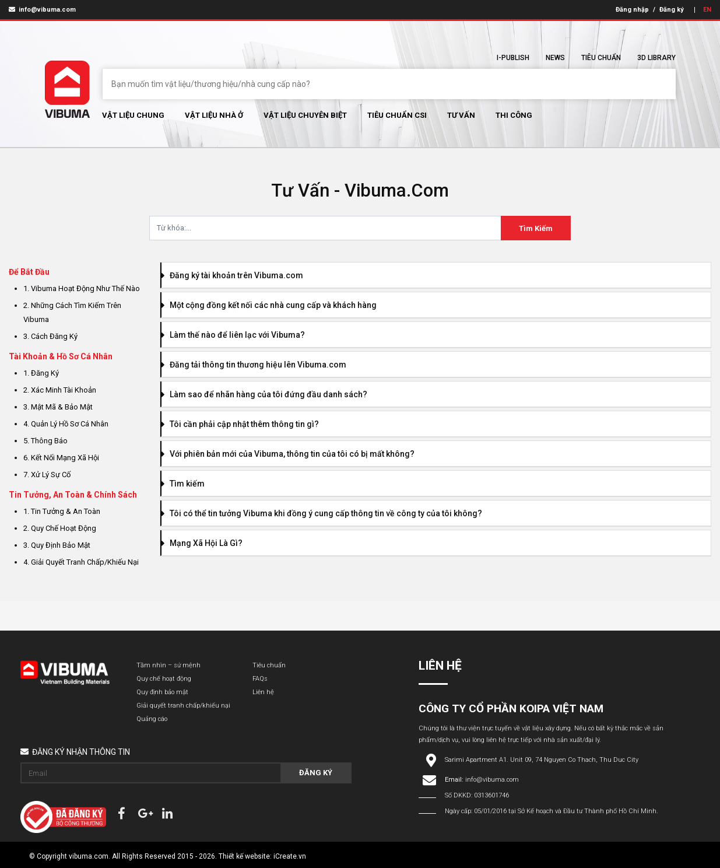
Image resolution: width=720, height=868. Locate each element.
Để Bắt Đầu (29, 271)
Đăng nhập (632, 9)
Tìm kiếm (183, 483)
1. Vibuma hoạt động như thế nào (81, 288)
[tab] (435, 275)
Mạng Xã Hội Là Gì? (202, 543)
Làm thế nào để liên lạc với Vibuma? (233, 335)
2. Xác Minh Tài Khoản (59, 390)
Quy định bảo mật (162, 692)
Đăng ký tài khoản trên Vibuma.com (232, 275)
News (555, 58)
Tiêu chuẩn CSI (397, 115)
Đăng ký (671, 9)
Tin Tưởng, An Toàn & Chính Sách (73, 494)
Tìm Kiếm (536, 228)
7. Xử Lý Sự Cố (47, 474)
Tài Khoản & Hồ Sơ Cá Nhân (61, 356)
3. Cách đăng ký (50, 336)
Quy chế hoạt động (163, 678)
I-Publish (513, 58)
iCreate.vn (289, 856)
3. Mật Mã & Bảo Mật (58, 406)
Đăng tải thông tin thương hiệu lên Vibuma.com (253, 364)
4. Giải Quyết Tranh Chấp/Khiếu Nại (81, 562)
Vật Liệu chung (133, 115)
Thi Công (514, 115)
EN (707, 9)
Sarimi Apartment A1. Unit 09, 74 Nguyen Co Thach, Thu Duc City (541, 760)
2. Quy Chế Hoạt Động (59, 528)
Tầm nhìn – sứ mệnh (168, 665)
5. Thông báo (45, 440)
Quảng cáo (151, 719)
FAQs (260, 678)
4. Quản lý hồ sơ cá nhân (65, 423)
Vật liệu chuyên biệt (305, 115)
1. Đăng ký (41, 373)
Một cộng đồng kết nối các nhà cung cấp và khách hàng (269, 305)
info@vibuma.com (42, 9)
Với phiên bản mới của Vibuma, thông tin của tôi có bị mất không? (288, 454)
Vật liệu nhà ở (214, 115)
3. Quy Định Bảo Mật (56, 545)
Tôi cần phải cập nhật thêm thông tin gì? (240, 424)
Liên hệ (263, 692)
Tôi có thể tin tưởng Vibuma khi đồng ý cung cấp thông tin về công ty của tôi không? (321, 513)
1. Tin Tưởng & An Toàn (61, 511)
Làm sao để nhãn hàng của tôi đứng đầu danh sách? (264, 394)
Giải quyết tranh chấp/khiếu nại (183, 705)
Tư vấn (461, 115)
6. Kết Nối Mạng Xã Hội (61, 457)
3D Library (656, 58)
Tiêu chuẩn (601, 58)
